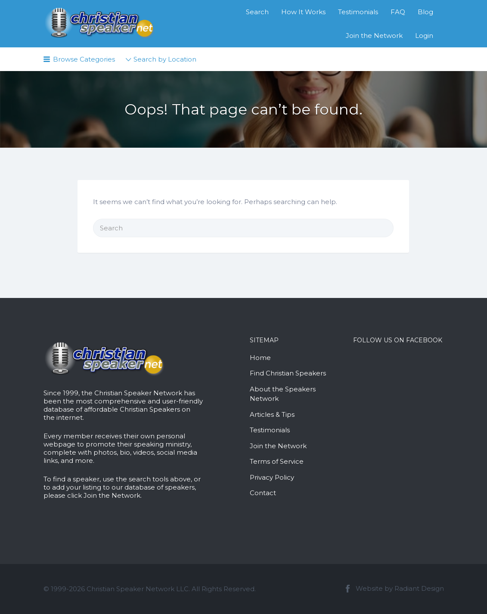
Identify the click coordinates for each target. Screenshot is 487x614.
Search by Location (164, 59)
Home (260, 358)
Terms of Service (277, 461)
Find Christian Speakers (288, 373)
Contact (263, 493)
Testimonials (358, 12)
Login (424, 35)
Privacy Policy (272, 477)
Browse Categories (84, 59)
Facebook (348, 588)
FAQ (398, 12)
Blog (425, 12)
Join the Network (374, 35)
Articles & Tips (272, 414)
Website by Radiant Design (400, 588)
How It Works (303, 12)
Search (257, 12)
